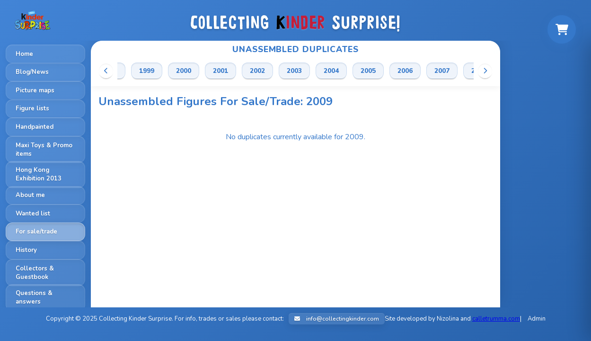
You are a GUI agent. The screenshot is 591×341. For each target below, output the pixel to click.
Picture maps (35, 90)
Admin (537, 318)
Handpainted (34, 127)
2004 (331, 70)
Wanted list (33, 213)
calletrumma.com (496, 318)
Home (24, 54)
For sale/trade (36, 231)
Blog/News (32, 72)
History (26, 250)
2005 (368, 70)
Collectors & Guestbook (35, 272)
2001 (220, 70)
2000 (183, 70)
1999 (146, 70)
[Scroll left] (106, 70)
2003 (294, 70)
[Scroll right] (485, 70)
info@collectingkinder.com (336, 319)
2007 (442, 70)
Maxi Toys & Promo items (44, 149)
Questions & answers (34, 297)
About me (30, 195)
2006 (405, 70)
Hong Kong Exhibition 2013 (39, 174)
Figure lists (32, 108)
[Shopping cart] (561, 29)
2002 (257, 70)
